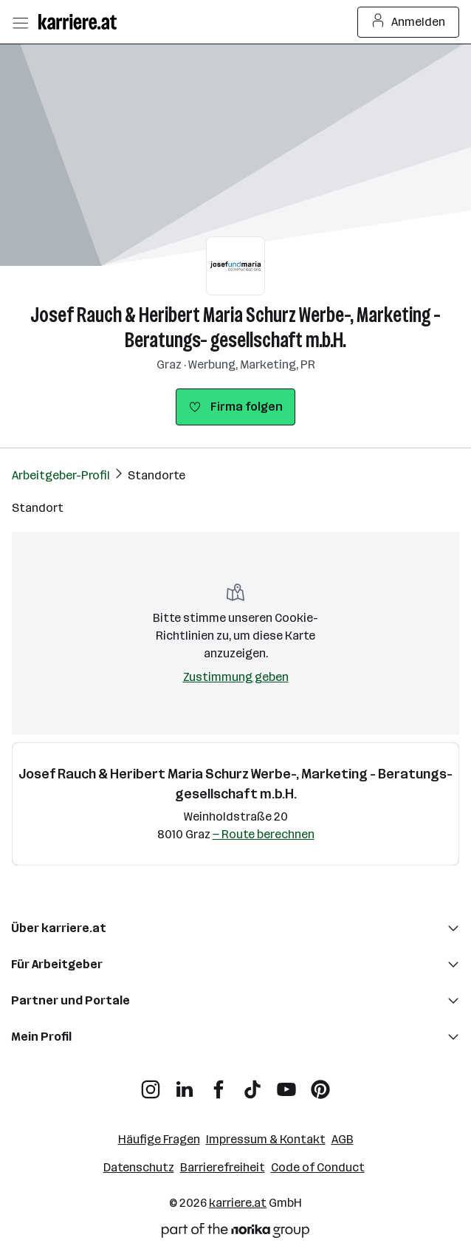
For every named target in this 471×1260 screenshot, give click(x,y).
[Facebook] (218, 1084)
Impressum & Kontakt (266, 1139)
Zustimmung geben (236, 677)
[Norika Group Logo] (235, 1233)
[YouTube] (286, 1084)
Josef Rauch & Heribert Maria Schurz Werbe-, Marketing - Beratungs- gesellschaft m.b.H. (235, 327)
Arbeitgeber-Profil (61, 475)
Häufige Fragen (159, 1139)
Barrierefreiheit (222, 1167)
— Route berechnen (263, 834)
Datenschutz (138, 1167)
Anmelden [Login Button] (408, 22)
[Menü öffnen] (20, 22)
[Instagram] (151, 1084)
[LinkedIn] (185, 1084)
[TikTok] (252, 1084)
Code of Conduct (318, 1167)
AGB (342, 1139)
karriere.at (238, 1203)
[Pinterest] (320, 1084)
